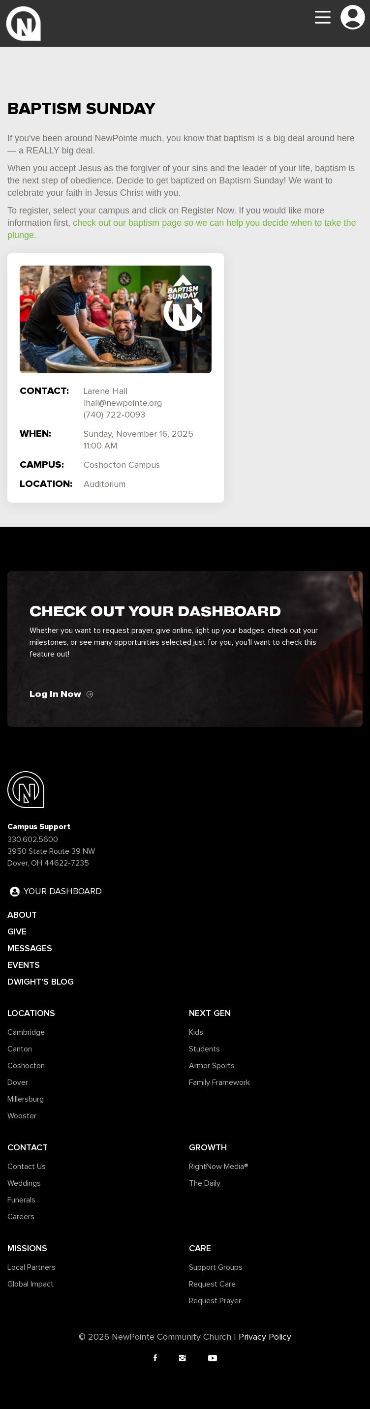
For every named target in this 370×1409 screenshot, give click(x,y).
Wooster (21, 1116)
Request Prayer (215, 1301)
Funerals (21, 1200)
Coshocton (26, 1066)
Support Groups (216, 1267)
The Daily (204, 1183)
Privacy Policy (265, 1337)
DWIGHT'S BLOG (40, 981)
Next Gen (210, 1013)
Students (204, 1049)
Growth (208, 1147)
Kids (196, 1032)
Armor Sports (212, 1066)
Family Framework (219, 1082)
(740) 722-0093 (114, 415)
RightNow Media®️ (218, 1166)
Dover (17, 1082)
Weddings (24, 1183)
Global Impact (30, 1284)
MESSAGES (29, 948)
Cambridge (26, 1032)
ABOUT (22, 914)
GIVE (17, 931)
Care (200, 1248)
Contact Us (26, 1166)
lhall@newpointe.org (123, 403)
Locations (31, 1013)
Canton (19, 1049)
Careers (20, 1217)
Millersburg (25, 1099)
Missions (27, 1248)
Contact (27, 1147)
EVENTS (23, 964)
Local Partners (31, 1267)
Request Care (212, 1284)
